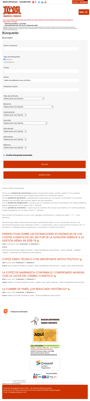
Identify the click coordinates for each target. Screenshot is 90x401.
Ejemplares (9, 62)
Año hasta (8, 137)
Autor (6, 77)
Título (6, 68)
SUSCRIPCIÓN (25, 2)
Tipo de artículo (10, 96)
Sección (7, 120)
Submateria (8, 112)
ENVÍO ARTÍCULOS (10, 2)
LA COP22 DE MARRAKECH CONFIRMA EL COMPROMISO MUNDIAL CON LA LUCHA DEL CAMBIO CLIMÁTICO (43, 274)
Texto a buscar (10, 45)
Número (7, 145)
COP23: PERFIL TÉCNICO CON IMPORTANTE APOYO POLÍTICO (42, 259)
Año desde (8, 128)
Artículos (8, 59)
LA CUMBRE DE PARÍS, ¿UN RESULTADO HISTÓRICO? (35, 289)
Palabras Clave (10, 86)
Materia (7, 104)
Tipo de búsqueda (11, 57)
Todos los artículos (19, 312)
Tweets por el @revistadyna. (11, 384)
